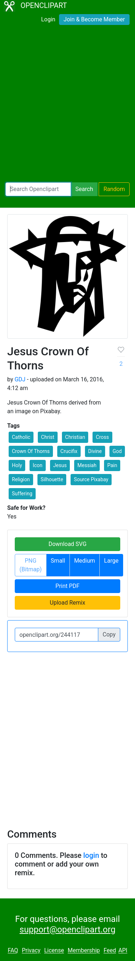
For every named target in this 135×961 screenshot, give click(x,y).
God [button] (117, 451)
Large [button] (111, 560)
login (91, 855)
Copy (109, 634)
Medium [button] (84, 560)
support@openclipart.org (67, 929)
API (122, 950)
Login (48, 19)
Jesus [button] (60, 465)
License (54, 950)
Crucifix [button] (68, 451)
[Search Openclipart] (38, 189)
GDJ (19, 379)
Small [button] (58, 560)
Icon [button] (37, 465)
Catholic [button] (21, 437)
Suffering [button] (22, 493)
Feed (110, 950)
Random (114, 189)
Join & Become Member (94, 19)
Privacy (31, 950)
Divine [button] (95, 451)
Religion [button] (21, 479)
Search (84, 189)
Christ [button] (47, 437)
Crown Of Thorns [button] (31, 451)
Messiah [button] (86, 465)
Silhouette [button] (52, 479)
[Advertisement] (67, 105)
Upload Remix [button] (67, 602)
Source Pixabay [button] (91, 479)
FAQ (13, 950)
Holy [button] (17, 465)
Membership (84, 950)
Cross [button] (102, 437)
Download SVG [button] (68, 544)
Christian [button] (75, 437)
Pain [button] (112, 465)
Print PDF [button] (67, 586)
